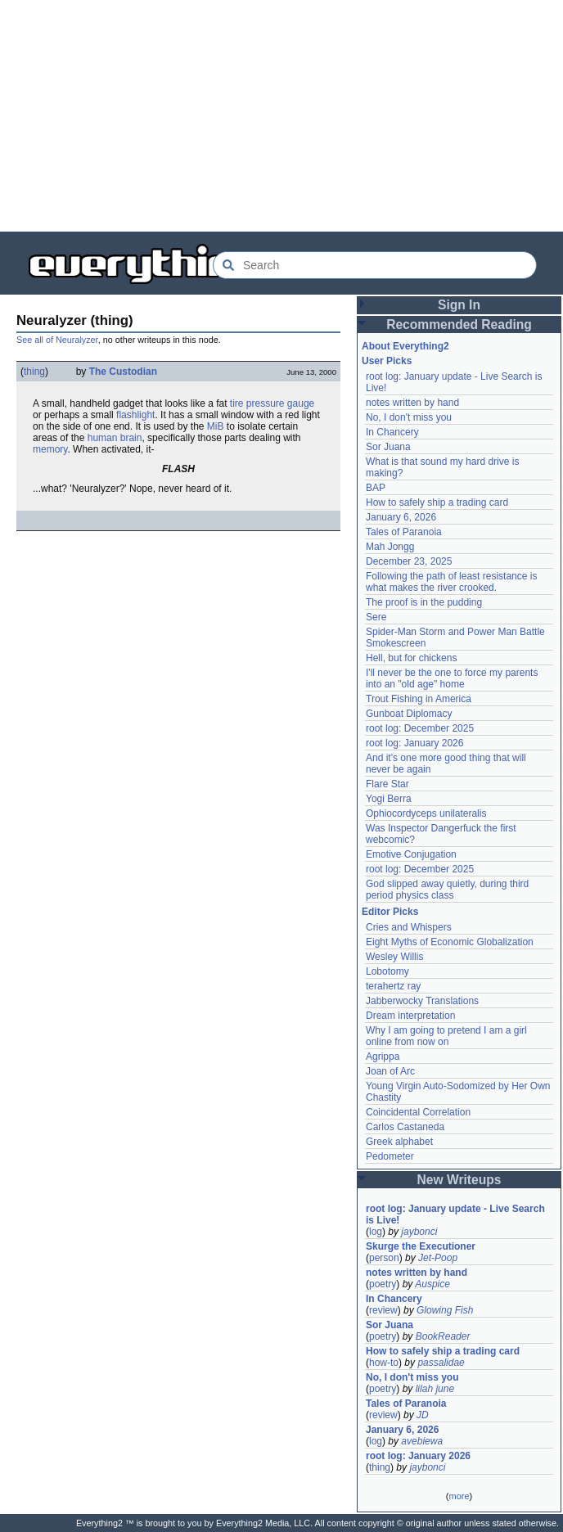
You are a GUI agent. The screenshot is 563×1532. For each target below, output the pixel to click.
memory (50, 449)
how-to (384, 1362)
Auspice (432, 1284)
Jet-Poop (437, 1258)
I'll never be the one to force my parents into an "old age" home (452, 678)
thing (34, 371)
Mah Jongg (390, 546)
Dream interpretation (410, 1015)
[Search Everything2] (375, 265)
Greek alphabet (399, 1141)
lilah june (435, 1389)
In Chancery (392, 432)
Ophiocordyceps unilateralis (426, 813)
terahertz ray (393, 986)
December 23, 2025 (409, 561)
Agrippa (382, 1056)
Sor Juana (388, 447)
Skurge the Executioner (420, 1246)
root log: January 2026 (414, 743)
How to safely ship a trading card (437, 502)
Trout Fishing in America (418, 699)
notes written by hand (412, 402)
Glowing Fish (445, 1310)
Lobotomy (387, 971)
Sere (376, 617)
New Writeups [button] (459, 1180)
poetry (382, 1284)
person (384, 1258)
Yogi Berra (389, 798)
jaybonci (419, 1231)
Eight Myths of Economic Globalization (450, 942)
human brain (115, 438)
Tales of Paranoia (404, 532)
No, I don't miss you (409, 417)
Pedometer (390, 1156)
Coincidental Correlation (418, 1112)
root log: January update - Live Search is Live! (455, 1214)
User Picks (387, 361)
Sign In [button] (459, 305)
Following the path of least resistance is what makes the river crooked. (451, 581)
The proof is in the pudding (424, 602)
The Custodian (123, 371)
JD (423, 1415)
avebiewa (422, 1441)
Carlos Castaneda (405, 1127)
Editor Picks (390, 911)
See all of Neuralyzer (57, 340)
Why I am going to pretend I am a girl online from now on (446, 1036)
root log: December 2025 (420, 728)
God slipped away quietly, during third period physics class (447, 889)
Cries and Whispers (409, 927)
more (458, 1496)
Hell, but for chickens (411, 658)
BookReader (443, 1336)
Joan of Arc (390, 1071)
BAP (375, 487)
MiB (215, 426)
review (383, 1310)
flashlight (135, 415)
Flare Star (387, 784)
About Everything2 (405, 346)
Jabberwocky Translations (422, 1001)
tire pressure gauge (272, 403)
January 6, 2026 (401, 517)
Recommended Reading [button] (459, 324)
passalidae (440, 1362)
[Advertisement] (281, 114)
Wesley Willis (394, 956)
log (375, 1231)
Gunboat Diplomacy (409, 713)
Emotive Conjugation (411, 854)
